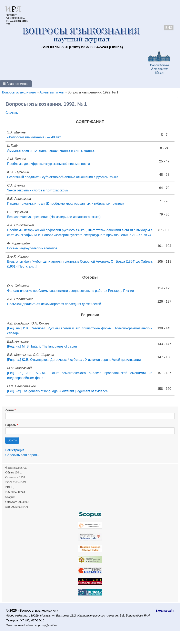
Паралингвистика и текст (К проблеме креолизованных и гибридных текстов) (65, 203)
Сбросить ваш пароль (22, 455)
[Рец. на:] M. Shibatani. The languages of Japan (42, 346)
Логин (9, 410)
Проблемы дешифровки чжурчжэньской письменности (48, 164)
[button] (16, 83)
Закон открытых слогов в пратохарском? (38, 190)
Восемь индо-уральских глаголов (32, 248)
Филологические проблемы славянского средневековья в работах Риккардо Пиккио (70, 290)
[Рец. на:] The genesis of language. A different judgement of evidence (57, 391)
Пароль (10, 425)
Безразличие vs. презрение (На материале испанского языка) (54, 217)
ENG (168, 27)
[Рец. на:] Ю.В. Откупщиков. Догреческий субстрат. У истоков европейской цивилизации (74, 359)
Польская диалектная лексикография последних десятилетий (54, 304)
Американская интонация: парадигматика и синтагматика (50, 150)
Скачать (12, 112)
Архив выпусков (52, 92)
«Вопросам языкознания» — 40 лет (34, 137)
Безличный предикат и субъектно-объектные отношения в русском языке (62, 177)
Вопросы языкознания (19, 92)
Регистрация (14, 450)
